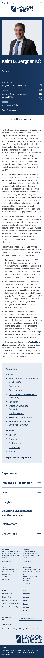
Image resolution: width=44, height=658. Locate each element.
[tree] (22, 503)
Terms (4, 629)
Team (10, 119)
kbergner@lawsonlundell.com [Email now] (15, 94)
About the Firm (7, 594)
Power (12, 451)
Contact (26, 611)
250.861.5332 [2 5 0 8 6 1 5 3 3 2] (27, 561)
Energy (12, 434)
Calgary (4, 567)
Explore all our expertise (18, 457)
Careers (26, 607)
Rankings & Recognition (9, 600)
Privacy (21, 629)
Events (25, 604)
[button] (41, 2)
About (4, 590)
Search (35, 629)
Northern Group (16, 413)
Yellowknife (27, 567)
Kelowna (26, 549)
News (25, 601)
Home (4, 119)
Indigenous (6, 85)
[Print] (41, 84)
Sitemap (29, 629)
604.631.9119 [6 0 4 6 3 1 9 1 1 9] (7, 97)
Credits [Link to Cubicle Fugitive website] (4, 648)
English (5, 3)
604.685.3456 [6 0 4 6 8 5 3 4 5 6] (6, 561)
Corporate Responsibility (10, 607)
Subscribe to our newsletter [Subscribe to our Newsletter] (30, 618)
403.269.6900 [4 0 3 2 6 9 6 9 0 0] (6, 579)
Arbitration (14, 385)
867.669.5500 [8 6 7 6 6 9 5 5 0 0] (27, 584)
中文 (12, 3)
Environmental (19, 85)
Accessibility (12, 629)
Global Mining (15, 443)
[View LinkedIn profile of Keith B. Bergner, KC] (40, 94)
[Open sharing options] (40, 98)
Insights (26, 597)
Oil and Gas (14, 447)
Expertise (26, 594)
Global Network (7, 597)
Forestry (13, 438)
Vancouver (5, 549)
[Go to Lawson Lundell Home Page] (22, 9)
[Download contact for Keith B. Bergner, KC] (40, 89)
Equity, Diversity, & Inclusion (11, 604)
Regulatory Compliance (20, 417)
